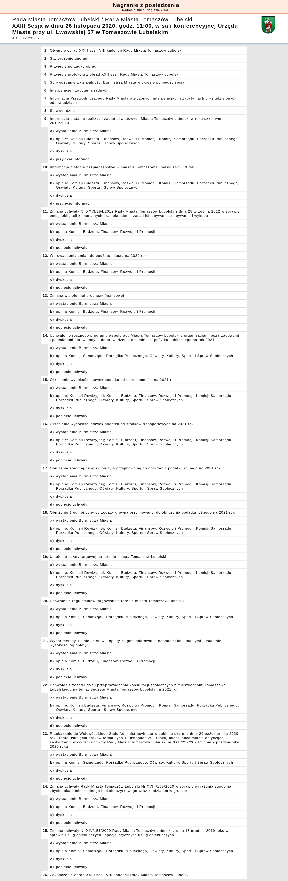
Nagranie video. (158, 9)
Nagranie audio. (134, 9)
